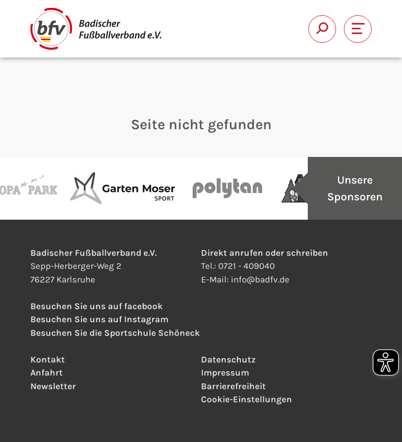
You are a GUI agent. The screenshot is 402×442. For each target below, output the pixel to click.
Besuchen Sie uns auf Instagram (99, 319)
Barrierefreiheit (233, 386)
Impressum (225, 372)
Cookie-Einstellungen (246, 399)
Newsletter (53, 386)
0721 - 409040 (246, 265)
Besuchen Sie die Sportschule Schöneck (115, 332)
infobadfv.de (260, 279)
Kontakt (47, 359)
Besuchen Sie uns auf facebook (96, 306)
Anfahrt (46, 372)
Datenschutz (228, 359)
